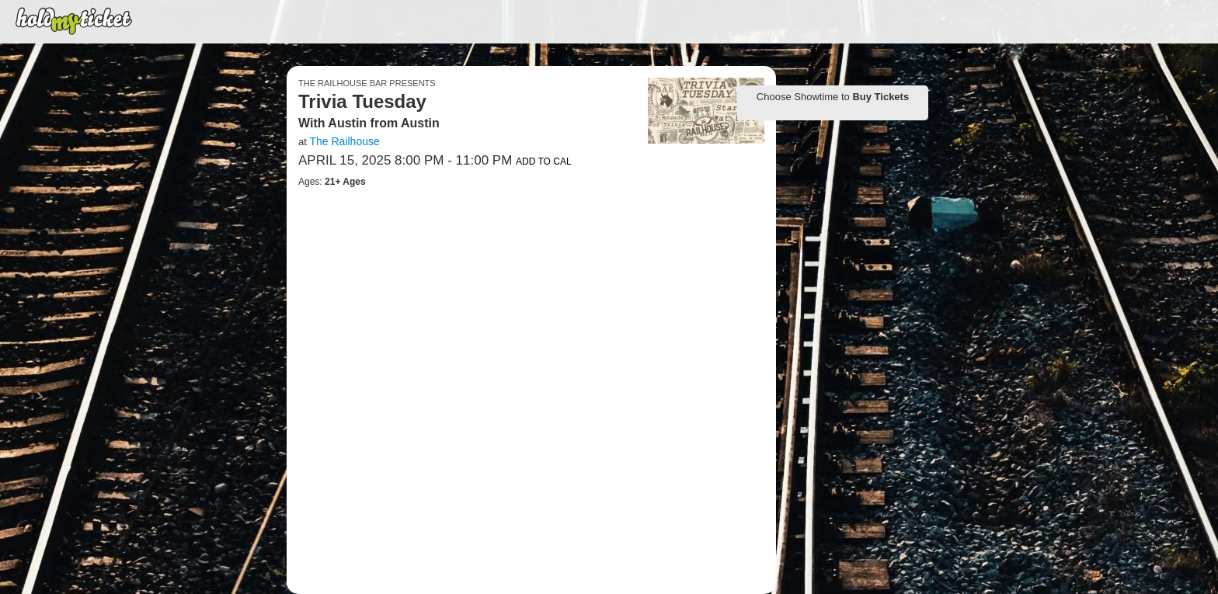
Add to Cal (544, 161)
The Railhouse (344, 141)
